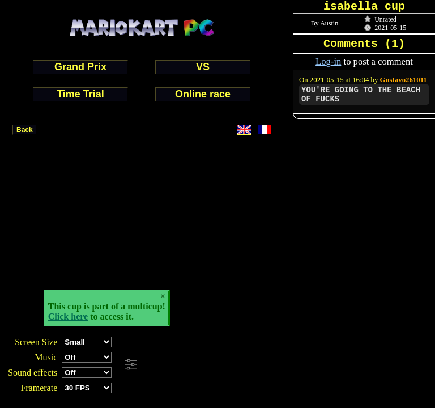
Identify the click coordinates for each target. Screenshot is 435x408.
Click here (68, 316)
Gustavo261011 (403, 80)
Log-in (328, 61)
